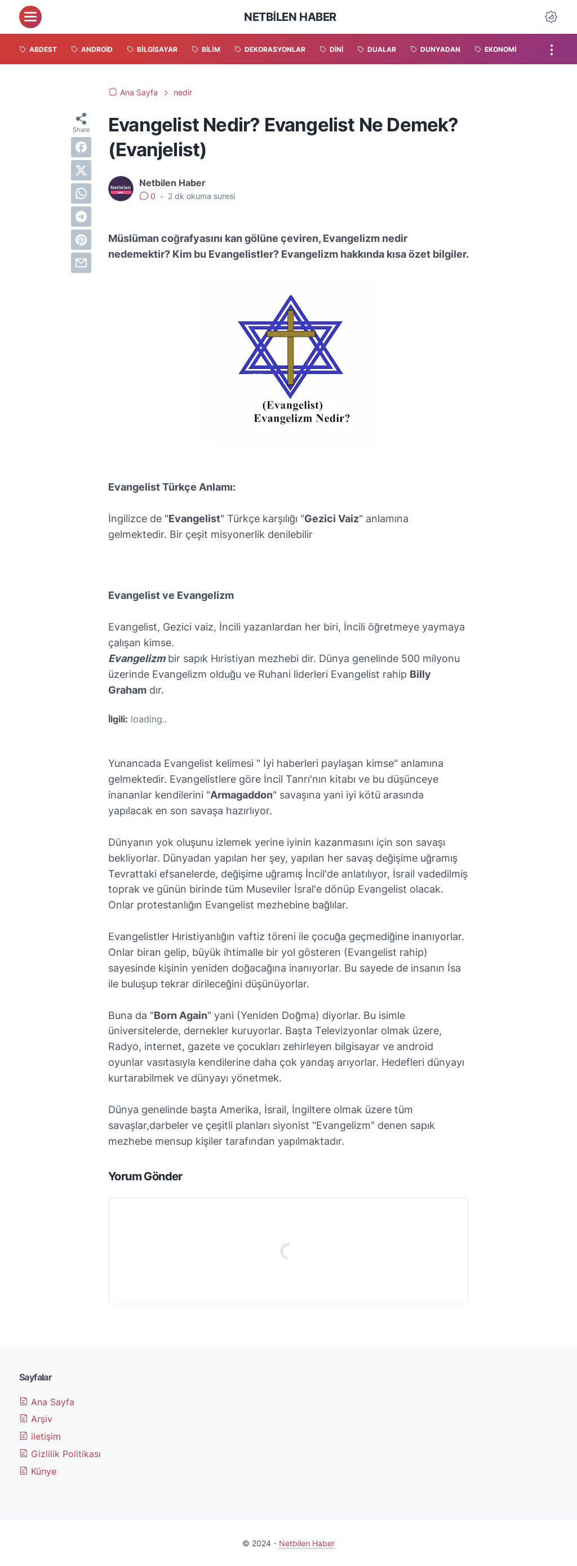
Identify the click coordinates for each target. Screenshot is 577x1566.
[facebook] (81, 147)
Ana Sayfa (46, 1402)
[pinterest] (81, 240)
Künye (37, 1471)
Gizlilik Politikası (60, 1453)
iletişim (40, 1436)
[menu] (30, 17)
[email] (81, 263)
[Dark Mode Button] (551, 17)
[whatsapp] (81, 193)
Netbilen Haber (290, 17)
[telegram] (81, 216)
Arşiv (35, 1418)
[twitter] (81, 170)
